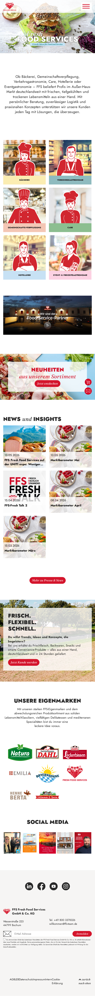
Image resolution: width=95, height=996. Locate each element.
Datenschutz (26, 979)
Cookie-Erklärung (57, 981)
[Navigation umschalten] (86, 6)
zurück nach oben (85, 981)
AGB (12, 979)
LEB (17, 979)
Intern (48, 979)
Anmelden (82, 933)
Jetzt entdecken (47, 383)
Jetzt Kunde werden (24, 662)
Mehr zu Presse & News (47, 580)
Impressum (39, 979)
